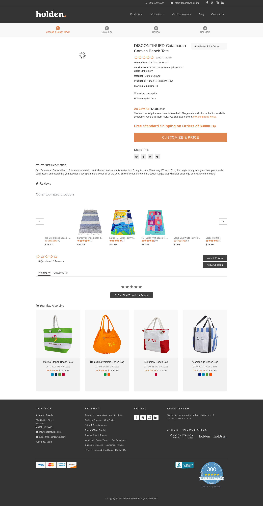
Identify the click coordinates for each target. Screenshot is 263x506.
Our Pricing (109, 420)
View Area (145, 98)
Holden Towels (45, 415)
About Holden (115, 415)
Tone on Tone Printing (95, 430)
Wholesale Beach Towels (97, 440)
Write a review (164, 57)
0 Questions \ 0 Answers (51, 261)
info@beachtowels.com (48, 432)
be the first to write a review (132, 295)
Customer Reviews (94, 445)
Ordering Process (93, 420)
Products (136, 14)
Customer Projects (114, 445)
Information (157, 14)
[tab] (44, 273)
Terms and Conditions (102, 450)
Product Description (145, 93)
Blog (201, 14)
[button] (39, 221)
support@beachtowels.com (50, 437)
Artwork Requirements (96, 425)
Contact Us (217, 14)
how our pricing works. (204, 116)
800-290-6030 (44, 442)
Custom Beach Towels (96, 435)
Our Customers (182, 14)
